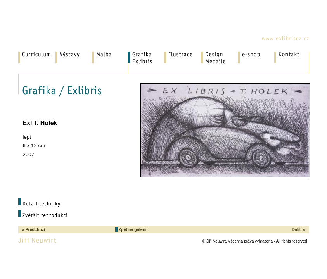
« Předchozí (33, 229)
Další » (298, 229)
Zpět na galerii (132, 229)
